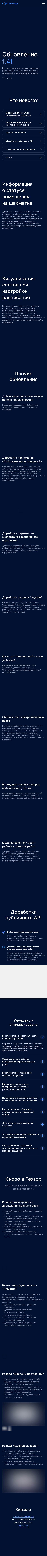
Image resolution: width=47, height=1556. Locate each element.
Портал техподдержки (23, 1516)
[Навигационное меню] (43, 3)
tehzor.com (23, 1526)
